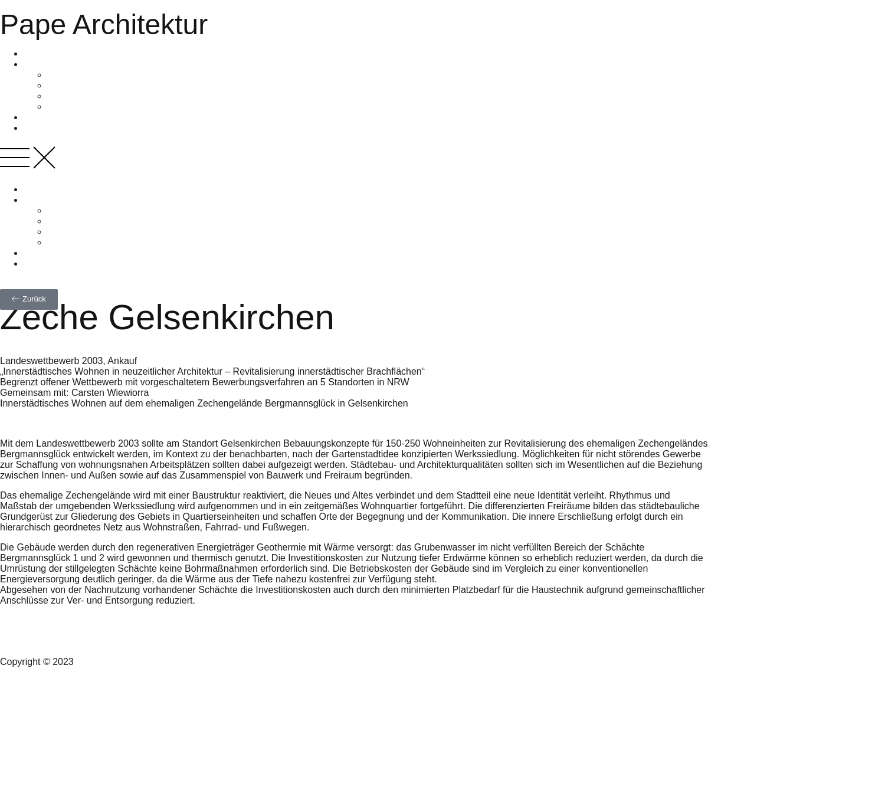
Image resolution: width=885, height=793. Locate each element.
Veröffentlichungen (86, 106)
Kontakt (16, 702)
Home (36, 53)
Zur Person (70, 75)
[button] (442, 159)
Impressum (23, 742)
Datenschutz (26, 762)
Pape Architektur (104, 24)
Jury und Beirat (79, 96)
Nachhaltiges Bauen (66, 128)
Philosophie (71, 85)
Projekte (41, 117)
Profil (34, 64)
